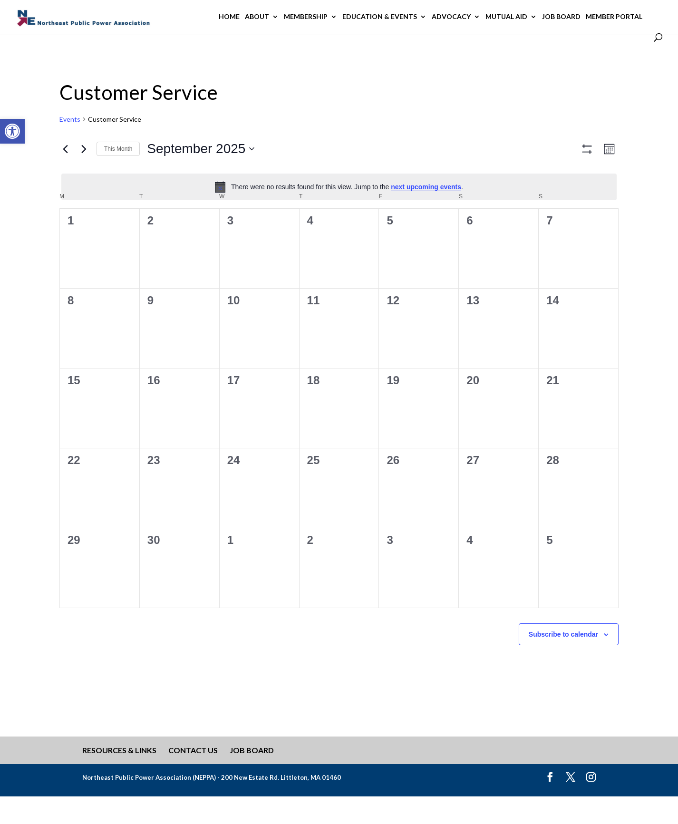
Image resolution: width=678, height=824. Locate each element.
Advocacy (451, 16)
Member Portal (614, 16)
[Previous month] (65, 149)
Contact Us (193, 778)
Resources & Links (119, 778)
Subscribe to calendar (563, 662)
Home (229, 16)
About (257, 16)
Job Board (561, 16)
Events (69, 119)
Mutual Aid (506, 16)
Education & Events (379, 16)
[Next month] (83, 149)
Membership (306, 16)
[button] (12, 131)
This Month (118, 148)
